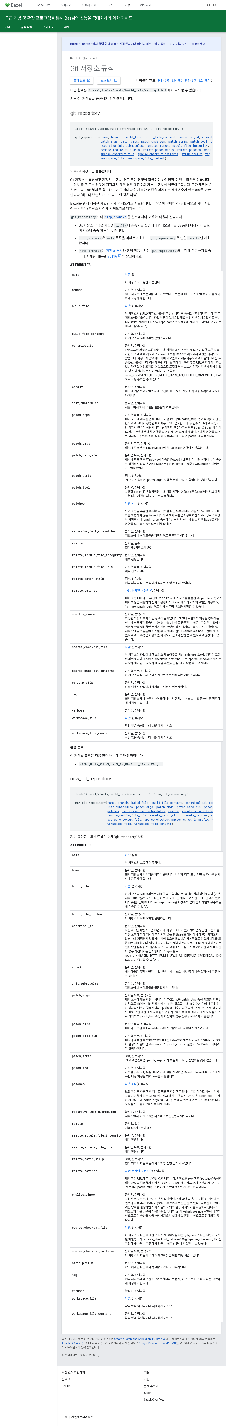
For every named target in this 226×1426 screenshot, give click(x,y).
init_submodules (120, 807)
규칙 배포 (48, 27)
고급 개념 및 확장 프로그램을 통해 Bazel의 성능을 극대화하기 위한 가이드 (68, 18)
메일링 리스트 (145, 44)
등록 (194, 44)
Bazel (73, 58)
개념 (8, 27)
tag (207, 154)
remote (151, 146)
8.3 (194, 81)
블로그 (66, 1379)
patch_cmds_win (153, 141)
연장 (84, 58)
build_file (133, 137)
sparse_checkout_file (117, 154)
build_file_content (160, 137)
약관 (64, 1417)
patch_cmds (129, 141)
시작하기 (66, 5)
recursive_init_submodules (122, 146)
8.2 (200, 81)
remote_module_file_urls (120, 150)
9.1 (160, 81)
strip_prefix (192, 154)
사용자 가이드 (90, 5)
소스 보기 (109, 80)
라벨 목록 (131, 503)
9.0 (167, 81)
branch (116, 137)
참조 (111, 5)
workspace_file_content (146, 158)
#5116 (112, 256)
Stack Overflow (154, 1399)
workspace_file (112, 158)
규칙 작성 (26, 27)
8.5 (180, 81)
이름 (127, 274)
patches (113, 811)
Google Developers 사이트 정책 (157, 1343)
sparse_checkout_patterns (158, 154)
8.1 (207, 81)
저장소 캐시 (114, 251)
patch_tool (198, 141)
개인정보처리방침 (82, 1417)
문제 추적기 (151, 1386)
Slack (147, 1393)
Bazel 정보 (44, 5)
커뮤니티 (145, 5)
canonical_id (189, 137)
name (104, 137)
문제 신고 (82, 80)
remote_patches (189, 150)
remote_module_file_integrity (184, 146)
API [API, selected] (66, 27)
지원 (146, 1379)
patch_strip (177, 141)
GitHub (212, 5)
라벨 (127, 306)
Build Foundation (81, 44)
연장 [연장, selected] (127, 5)
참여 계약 (176, 44)
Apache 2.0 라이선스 (74, 1343)
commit (207, 137)
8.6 (173, 81)
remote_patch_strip (158, 150)
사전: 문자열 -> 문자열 (138, 590)
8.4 (187, 81)
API (95, 58)
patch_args (109, 141)
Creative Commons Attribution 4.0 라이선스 (140, 1338)
